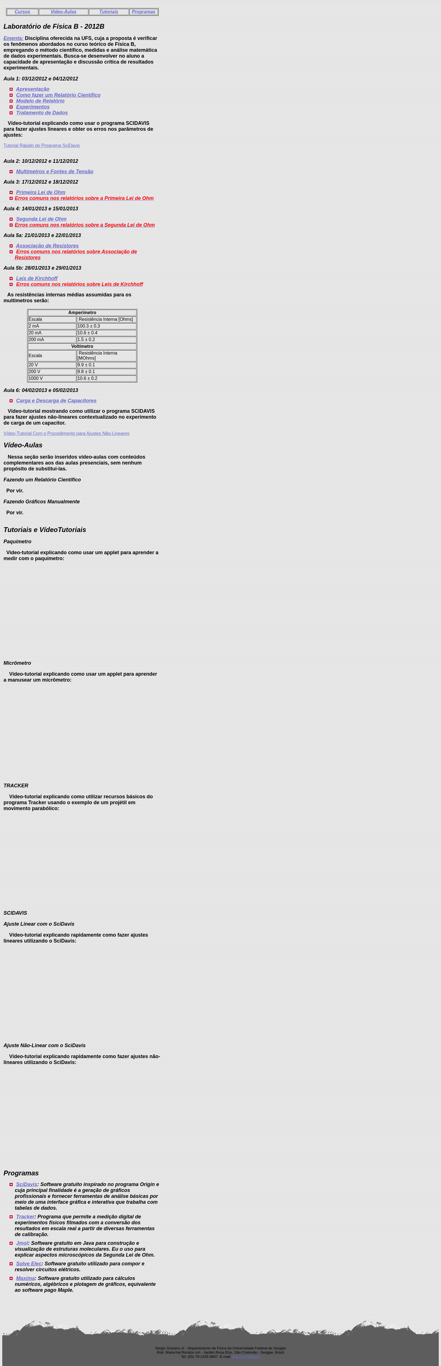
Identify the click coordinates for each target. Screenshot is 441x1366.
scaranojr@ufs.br (246, 1356)
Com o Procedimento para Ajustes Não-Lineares (81, 433)
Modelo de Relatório (40, 101)
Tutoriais (108, 11)
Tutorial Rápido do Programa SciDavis (41, 145)
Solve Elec (28, 1263)
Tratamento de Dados (42, 113)
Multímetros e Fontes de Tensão (54, 171)
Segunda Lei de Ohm (41, 219)
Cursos (22, 11)
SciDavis (26, 1184)
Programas (144, 11)
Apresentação (33, 89)
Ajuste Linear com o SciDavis (38, 924)
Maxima (25, 1278)
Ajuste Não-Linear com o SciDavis (44, 1045)
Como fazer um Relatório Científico (58, 95)
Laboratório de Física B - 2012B (53, 26)
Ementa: (13, 38)
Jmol (22, 1243)
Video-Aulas (63, 11)
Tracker (25, 1217)
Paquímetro (17, 541)
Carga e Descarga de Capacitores (56, 401)
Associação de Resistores (47, 246)
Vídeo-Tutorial (18, 433)
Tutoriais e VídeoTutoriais (44, 529)
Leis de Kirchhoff (36, 278)
